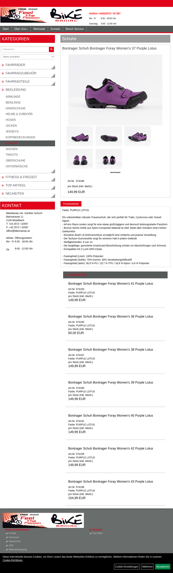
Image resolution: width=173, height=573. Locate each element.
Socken (12, 149)
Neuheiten (15, 193)
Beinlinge (13, 102)
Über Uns (21, 28)
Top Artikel (16, 185)
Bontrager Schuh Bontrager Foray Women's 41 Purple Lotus (110, 283)
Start (6, 28)
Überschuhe (15, 160)
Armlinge (13, 96)
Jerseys (12, 131)
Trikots (12, 154)
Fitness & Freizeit (21, 177)
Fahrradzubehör (21, 73)
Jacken (11, 125)
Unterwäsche (17, 166)
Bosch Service (75, 28)
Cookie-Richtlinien (13, 560)
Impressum (14, 537)
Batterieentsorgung (18, 549)
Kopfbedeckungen (20, 137)
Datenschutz (15, 541)
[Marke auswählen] (27, 56)
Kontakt (55, 28)
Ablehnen (147, 566)
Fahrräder (15, 65)
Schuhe (12, 143)
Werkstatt (39, 28)
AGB (11, 545)
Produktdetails (71, 203)
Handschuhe (16, 108)
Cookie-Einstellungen (126, 566)
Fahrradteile (18, 81)
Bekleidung (16, 89)
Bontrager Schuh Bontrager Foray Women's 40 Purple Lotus (110, 415)
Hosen (11, 119)
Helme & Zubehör (19, 114)
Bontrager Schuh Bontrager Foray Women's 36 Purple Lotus (110, 316)
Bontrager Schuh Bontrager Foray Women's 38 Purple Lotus (110, 349)
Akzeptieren (162, 566)
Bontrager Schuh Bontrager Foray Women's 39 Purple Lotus (110, 382)
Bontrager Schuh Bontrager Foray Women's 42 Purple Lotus (110, 448)
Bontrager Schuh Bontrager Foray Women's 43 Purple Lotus (110, 481)
